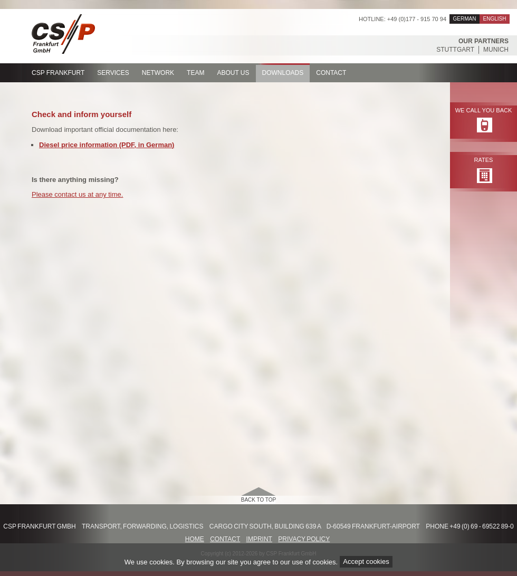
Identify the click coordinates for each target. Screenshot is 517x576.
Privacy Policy (304, 539)
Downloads (283, 72)
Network (158, 72)
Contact (331, 72)
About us (233, 72)
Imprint (259, 539)
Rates (483, 160)
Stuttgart (455, 49)
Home (194, 539)
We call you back (483, 110)
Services (113, 72)
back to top (258, 500)
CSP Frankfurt (58, 72)
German (464, 19)
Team (195, 72)
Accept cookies (366, 562)
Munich (496, 49)
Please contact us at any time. (77, 194)
